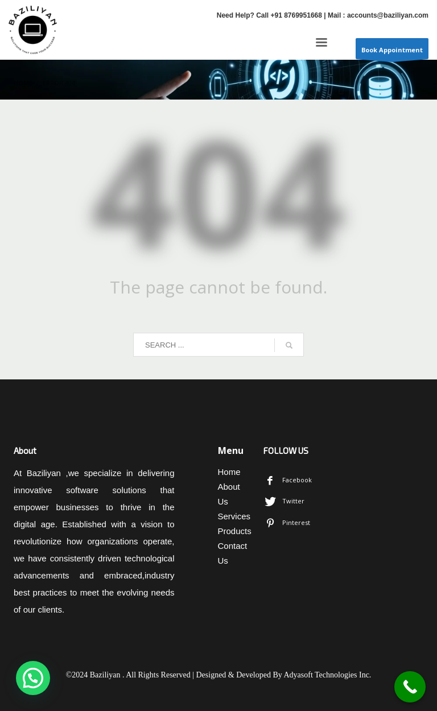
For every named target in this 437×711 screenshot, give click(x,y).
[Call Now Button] (410, 686)
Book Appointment (392, 52)
